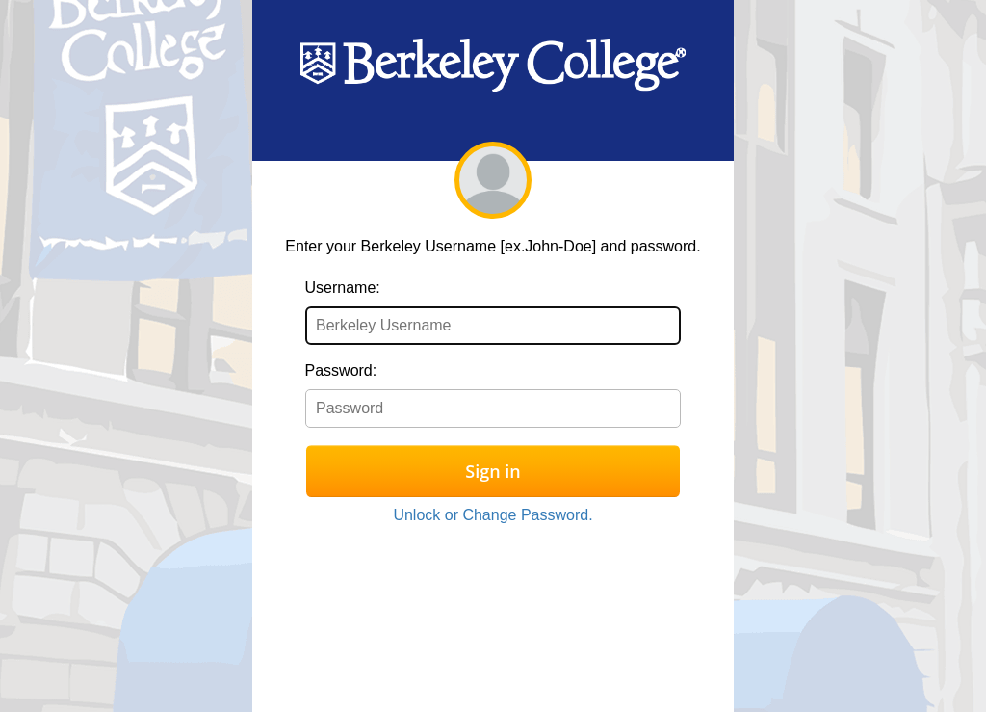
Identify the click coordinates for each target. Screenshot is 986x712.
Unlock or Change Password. (492, 515)
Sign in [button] (492, 471)
